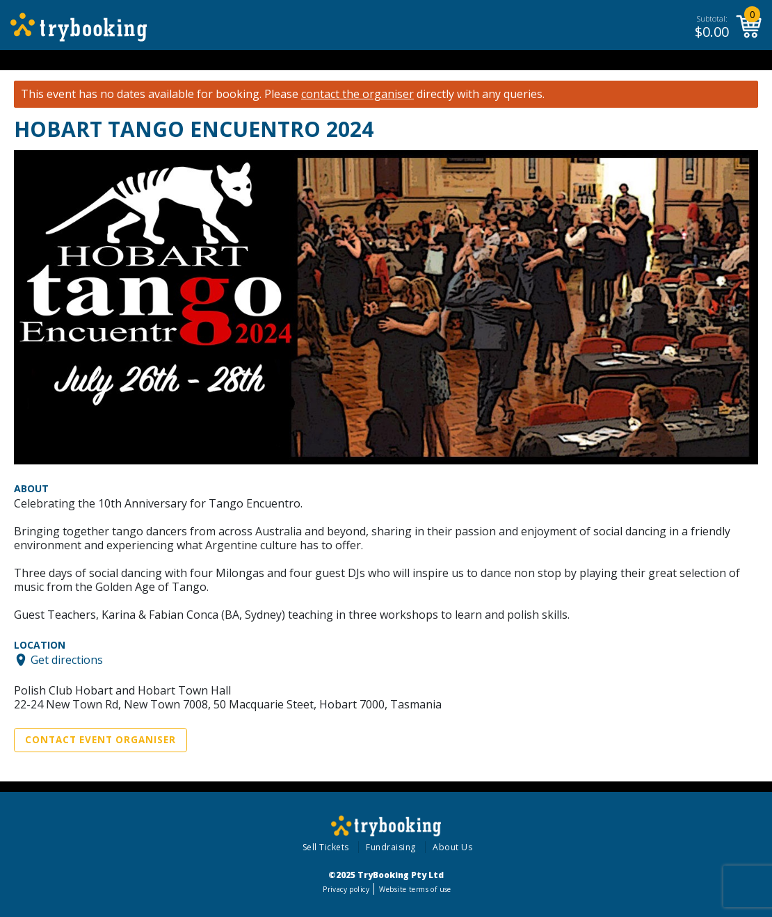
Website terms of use (415, 889)
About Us (452, 847)
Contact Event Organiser (100, 739)
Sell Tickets (326, 847)
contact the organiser (357, 94)
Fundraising (391, 847)
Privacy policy (346, 889)
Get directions (67, 659)
